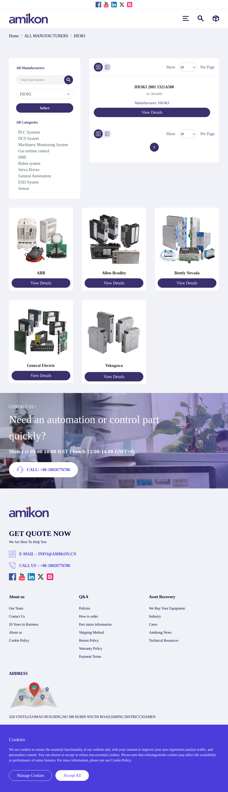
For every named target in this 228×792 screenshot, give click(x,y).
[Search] (68, 79)
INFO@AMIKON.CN (57, 552)
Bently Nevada (187, 273)
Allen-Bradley (114, 273)
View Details (152, 112)
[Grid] (107, 67)
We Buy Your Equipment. (167, 606)
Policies (84, 606)
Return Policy (89, 638)
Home (14, 36)
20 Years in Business (23, 622)
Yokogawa (114, 364)
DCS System (28, 138)
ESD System (28, 182)
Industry (155, 614)
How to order (88, 614)
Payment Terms (90, 654)
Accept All (72, 775)
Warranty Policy (90, 646)
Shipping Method (91, 630)
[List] (98, 67)
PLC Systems (29, 132)
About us (15, 630)
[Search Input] (40, 79)
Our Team (16, 606)
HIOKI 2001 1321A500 (154, 87)
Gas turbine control (33, 151)
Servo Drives (28, 169)
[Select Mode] (188, 67)
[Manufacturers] (216, 18)
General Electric (41, 364)
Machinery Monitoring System (43, 145)
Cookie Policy (19, 638)
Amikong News (160, 630)
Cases (153, 622)
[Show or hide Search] (201, 18)
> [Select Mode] (188, 134)
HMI (22, 157)
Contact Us (17, 614)
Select (45, 108)
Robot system (29, 163)
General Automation (34, 176)
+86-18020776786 (55, 563)
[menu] (186, 18)
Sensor (23, 188)
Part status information (95, 622)
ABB (41, 273)
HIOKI (79, 36)
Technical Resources (163, 638)
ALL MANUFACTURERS (46, 36)
